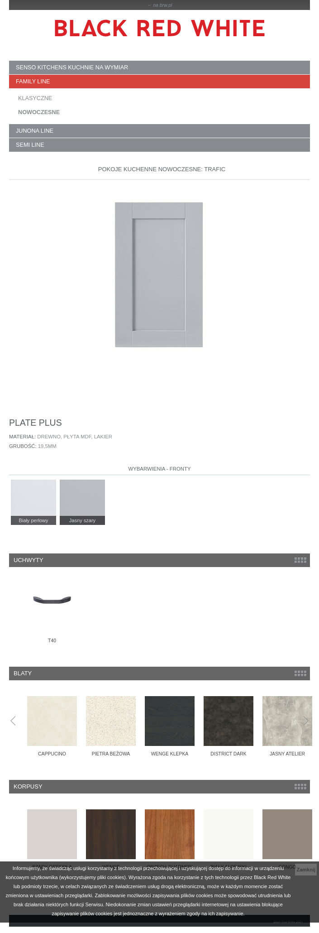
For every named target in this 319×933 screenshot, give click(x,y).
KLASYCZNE (35, 98)
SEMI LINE (30, 145)
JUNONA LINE (34, 131)
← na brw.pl (159, 5)
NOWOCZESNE (39, 112)
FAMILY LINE (33, 81)
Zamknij (305, 869)
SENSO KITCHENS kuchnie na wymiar (72, 67)
